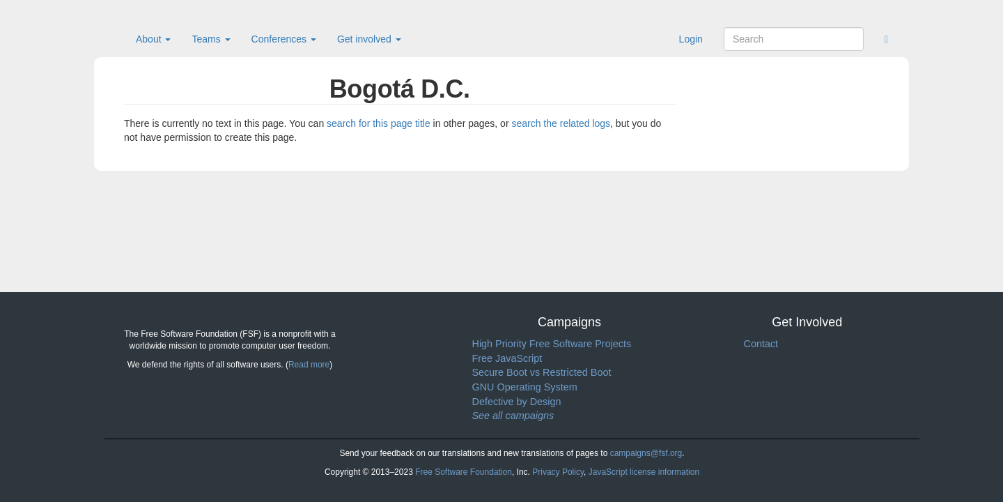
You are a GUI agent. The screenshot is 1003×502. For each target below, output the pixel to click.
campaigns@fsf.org (646, 453)
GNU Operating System (524, 387)
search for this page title (378, 123)
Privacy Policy (558, 472)
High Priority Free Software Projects (552, 343)
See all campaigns (513, 415)
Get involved (369, 39)
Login (691, 39)
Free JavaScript (507, 358)
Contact (761, 343)
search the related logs (560, 123)
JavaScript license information (644, 472)
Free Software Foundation (463, 472)
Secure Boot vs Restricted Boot (542, 372)
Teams (211, 39)
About (153, 39)
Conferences (283, 39)
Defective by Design (516, 401)
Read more (308, 365)
